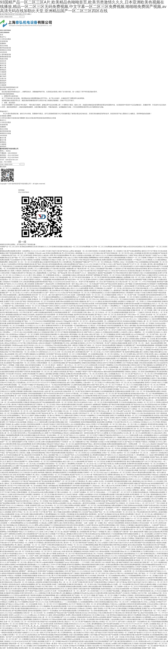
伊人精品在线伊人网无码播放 (67, 334)
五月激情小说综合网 (86, 336)
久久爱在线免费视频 (46, 457)
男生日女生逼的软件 (160, 363)
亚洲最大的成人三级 (102, 615)
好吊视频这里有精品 (30, 617)
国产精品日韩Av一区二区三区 (75, 279)
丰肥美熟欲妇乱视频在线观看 (105, 358)
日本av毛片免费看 (157, 286)
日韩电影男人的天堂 (11, 341)
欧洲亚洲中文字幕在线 (24, 273)
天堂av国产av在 (94, 330)
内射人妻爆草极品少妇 (80, 350)
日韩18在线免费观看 (108, 345)
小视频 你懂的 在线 (21, 365)
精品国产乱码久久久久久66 (79, 475)
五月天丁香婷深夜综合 (34, 369)
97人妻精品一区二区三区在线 (139, 409)
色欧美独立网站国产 (40, 411)
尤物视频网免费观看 (12, 435)
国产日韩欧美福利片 (65, 407)
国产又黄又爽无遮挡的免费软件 (112, 323)
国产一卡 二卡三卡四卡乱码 (24, 437)
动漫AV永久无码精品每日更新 (53, 286)
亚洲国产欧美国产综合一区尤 (156, 277)
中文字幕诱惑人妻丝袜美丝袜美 (44, 543)
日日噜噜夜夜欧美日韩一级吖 (65, 284)
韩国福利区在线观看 (129, 507)
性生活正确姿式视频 (94, 323)
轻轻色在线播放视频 (46, 328)
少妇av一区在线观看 (127, 262)
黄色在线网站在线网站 (7, 564)
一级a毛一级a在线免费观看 (153, 343)
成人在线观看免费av (78, 424)
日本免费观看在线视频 (74, 472)
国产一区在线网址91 (140, 621)
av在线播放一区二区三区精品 (36, 257)
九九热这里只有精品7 (48, 424)
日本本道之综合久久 (157, 431)
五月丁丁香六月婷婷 (158, 503)
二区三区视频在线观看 (108, 295)
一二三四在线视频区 (70, 602)
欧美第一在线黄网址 (23, 251)
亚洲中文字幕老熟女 (78, 481)
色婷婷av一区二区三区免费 (122, 354)
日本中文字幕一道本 (144, 593)
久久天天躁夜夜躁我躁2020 (19, 367)
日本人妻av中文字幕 (113, 573)
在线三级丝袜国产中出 (67, 630)
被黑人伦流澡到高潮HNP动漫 (123, 317)
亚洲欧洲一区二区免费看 (40, 299)
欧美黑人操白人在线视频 (157, 354)
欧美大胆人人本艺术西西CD (50, 319)
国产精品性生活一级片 (79, 341)
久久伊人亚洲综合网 (90, 365)
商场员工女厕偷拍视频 (71, 433)
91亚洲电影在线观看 (72, 446)
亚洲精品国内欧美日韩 (61, 525)
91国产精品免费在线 (147, 527)
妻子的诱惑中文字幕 (158, 507)
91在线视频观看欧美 (107, 391)
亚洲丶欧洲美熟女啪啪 (10, 648)
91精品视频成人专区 (61, 571)
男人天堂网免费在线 (65, 632)
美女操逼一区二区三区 (153, 314)
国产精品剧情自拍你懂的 (89, 361)
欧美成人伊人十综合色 (95, 553)
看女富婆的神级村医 (7, 551)
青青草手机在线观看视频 (140, 378)
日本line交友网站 (152, 604)
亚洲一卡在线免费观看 (72, 422)
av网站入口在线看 (66, 518)
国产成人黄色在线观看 (43, 584)
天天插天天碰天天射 (52, 251)
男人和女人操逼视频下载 (49, 455)
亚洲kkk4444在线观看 (14, 407)
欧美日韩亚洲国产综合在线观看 (141, 543)
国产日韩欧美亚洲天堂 (141, 558)
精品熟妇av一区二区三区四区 (76, 453)
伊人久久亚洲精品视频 (132, 551)
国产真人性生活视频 (55, 411)
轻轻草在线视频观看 (114, 325)
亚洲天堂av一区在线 (85, 400)
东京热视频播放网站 (7, 545)
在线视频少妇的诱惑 (127, 448)
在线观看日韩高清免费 (103, 560)
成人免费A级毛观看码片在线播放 (66, 356)
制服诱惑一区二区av (96, 282)
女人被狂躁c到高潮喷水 (85, 490)
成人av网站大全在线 (160, 389)
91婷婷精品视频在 (56, 461)
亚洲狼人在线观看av (20, 450)
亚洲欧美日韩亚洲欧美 (74, 584)
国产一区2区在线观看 (75, 312)
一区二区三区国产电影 (84, 387)
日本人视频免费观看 (39, 273)
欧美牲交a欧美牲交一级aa (71, 626)
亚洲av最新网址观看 (153, 391)
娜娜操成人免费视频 (123, 277)
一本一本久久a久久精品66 (147, 444)
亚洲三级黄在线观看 (30, 549)
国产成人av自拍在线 (55, 391)
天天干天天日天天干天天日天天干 (38, 382)
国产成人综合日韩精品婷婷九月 (140, 361)
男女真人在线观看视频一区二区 (113, 367)
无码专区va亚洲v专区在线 (23, 470)
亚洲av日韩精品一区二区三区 (39, 461)
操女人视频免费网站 (57, 521)
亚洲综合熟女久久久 (74, 418)
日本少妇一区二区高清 (70, 411)
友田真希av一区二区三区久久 (10, 279)
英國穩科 (3, 43)
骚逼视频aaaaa (81, 325)
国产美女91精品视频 (95, 308)
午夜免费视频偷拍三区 (159, 393)
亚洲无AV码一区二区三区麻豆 (123, 597)
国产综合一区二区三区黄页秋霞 (21, 255)
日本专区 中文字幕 (38, 512)
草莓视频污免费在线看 (24, 391)
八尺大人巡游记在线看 (17, 369)
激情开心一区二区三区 (89, 374)
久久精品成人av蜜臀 (45, 523)
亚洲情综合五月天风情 (116, 518)
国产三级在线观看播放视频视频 (143, 345)
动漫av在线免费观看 (57, 437)
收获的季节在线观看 (142, 635)
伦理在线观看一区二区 (64, 380)
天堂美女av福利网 (122, 400)
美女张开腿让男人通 (58, 593)
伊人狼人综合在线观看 (24, 332)
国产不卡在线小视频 (14, 558)
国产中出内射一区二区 (91, 431)
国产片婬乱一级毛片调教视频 (133, 398)
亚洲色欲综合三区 (88, 615)
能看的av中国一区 (158, 593)
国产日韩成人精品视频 (38, 317)
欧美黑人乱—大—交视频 (50, 597)
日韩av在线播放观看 (9, 295)
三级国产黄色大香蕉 (135, 255)
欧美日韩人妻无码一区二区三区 (67, 543)
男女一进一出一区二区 (66, 582)
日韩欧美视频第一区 (83, 354)
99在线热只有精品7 (88, 551)
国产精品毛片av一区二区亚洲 (58, 646)
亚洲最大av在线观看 (73, 639)
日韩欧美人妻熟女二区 (132, 371)
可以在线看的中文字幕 (17, 260)
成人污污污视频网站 (21, 602)
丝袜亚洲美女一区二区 (53, 464)
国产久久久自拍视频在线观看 (155, 369)
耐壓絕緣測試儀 (5, 56)
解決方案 (3, 65)
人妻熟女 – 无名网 (145, 490)
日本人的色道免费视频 (26, 282)
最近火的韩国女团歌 (132, 339)
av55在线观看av (76, 396)
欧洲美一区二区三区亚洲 (64, 402)
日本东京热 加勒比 (160, 459)
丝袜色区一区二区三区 (62, 496)
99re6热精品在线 (157, 350)
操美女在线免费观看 (20, 510)
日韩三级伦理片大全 (98, 562)
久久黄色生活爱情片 (28, 279)
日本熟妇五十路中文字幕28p (42, 503)
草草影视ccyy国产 (144, 286)
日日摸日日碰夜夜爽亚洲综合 (115, 293)
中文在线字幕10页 (89, 271)
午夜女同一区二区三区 (142, 514)
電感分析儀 (4, 59)
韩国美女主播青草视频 (24, 619)
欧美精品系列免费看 (110, 301)
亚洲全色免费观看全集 (53, 253)
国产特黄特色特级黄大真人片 (146, 591)
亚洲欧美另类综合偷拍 (37, 637)
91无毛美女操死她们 (94, 380)
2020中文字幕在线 (71, 393)
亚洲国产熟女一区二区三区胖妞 (104, 512)
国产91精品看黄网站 (134, 251)
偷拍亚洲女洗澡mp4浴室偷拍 (137, 268)
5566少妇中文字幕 (98, 547)
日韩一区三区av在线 (64, 352)
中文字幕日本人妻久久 (157, 558)
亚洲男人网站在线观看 (90, 586)
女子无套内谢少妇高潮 (57, 268)
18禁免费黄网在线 (21, 477)
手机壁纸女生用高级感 (56, 347)
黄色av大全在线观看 (101, 426)
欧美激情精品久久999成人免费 (135, 521)
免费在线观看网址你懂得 (36, 266)
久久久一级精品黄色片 (89, 273)
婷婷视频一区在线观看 (37, 483)
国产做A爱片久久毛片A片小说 (144, 632)
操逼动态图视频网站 (52, 297)
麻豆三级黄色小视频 (146, 352)
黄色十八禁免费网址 (111, 306)
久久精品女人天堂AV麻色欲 (97, 325)
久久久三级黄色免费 (40, 422)
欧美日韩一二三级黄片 (136, 312)
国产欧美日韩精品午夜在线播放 (88, 391)
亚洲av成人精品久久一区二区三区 (68, 621)
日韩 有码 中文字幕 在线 (66, 536)
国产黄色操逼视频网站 (73, 363)
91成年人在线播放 (10, 308)
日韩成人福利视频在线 (112, 378)
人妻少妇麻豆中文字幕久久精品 (89, 468)
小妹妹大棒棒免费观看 (54, 257)
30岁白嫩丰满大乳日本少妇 (60, 295)
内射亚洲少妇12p (81, 613)
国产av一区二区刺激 (56, 413)
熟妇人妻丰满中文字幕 (114, 398)
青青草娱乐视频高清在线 (25, 264)
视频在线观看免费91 (142, 448)
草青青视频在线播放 (138, 439)
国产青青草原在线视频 (45, 635)
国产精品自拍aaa (122, 387)
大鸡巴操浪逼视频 (101, 303)
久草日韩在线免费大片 (127, 266)
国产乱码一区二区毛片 (108, 330)
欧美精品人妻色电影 (75, 523)
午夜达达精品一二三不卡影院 (106, 492)
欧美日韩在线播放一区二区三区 (88, 277)
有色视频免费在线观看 (106, 494)
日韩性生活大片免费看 (7, 391)
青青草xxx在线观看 (48, 396)
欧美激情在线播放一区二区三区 (39, 365)
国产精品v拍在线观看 (113, 501)
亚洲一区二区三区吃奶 (11, 621)
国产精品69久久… (149, 400)
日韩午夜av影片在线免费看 (50, 439)
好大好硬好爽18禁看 (90, 396)
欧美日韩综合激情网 (76, 525)
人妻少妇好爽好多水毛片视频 (58, 290)
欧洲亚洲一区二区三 (69, 354)
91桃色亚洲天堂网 (139, 562)
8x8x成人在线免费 (47, 450)
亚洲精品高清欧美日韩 (153, 439)
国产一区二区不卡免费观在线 (80, 328)
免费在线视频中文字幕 (19, 442)
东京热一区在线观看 (106, 481)
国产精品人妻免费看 (138, 536)
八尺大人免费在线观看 (41, 268)
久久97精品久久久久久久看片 (22, 275)
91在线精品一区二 (66, 492)
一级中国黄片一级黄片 (136, 387)
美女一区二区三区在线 (115, 483)
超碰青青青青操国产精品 (43, 282)
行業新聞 (3, 72)
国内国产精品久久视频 (143, 275)
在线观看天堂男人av (124, 468)
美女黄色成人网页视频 (37, 639)
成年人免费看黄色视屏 (63, 595)
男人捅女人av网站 (92, 481)
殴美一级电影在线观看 (125, 510)
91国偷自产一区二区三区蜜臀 (136, 257)
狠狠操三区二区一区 (29, 418)
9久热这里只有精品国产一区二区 (20, 420)
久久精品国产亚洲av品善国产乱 (107, 503)
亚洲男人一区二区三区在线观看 (81, 477)
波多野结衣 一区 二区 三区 (121, 536)
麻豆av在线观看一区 (99, 321)
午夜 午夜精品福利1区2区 (98, 475)
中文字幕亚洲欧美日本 (107, 646)
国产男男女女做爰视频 (45, 459)
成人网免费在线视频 (97, 455)
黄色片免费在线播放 (81, 257)
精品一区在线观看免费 (47, 466)
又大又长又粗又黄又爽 (108, 468)
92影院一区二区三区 (93, 295)
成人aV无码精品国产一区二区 (141, 334)
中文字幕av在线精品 (55, 619)
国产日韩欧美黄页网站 (99, 582)
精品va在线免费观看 (85, 356)
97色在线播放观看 (160, 637)
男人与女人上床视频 (56, 336)
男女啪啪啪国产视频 (79, 262)
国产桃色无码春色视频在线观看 (50, 398)
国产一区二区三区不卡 (124, 492)
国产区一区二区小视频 (85, 426)
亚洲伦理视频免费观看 (139, 341)
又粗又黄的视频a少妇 (155, 341)
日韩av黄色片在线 (122, 413)
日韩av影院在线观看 (146, 363)
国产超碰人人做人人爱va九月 (115, 466)
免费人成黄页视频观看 (139, 468)
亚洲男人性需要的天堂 (123, 459)
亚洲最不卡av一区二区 (147, 426)
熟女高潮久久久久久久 (133, 479)
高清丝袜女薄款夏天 (135, 271)
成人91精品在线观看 (63, 323)
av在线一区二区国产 (102, 521)
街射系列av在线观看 (30, 407)
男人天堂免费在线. (65, 262)
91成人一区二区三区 (43, 358)
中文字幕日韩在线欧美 (140, 288)
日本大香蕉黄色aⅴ (11, 334)
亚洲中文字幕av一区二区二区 (22, 512)
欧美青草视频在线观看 (30, 328)
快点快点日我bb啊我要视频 (41, 288)
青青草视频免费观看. (64, 341)
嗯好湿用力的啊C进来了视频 (24, 290)
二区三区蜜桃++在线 (86, 393)
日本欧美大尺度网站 (127, 538)
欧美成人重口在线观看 (26, 284)
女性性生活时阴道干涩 (123, 439)
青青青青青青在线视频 (70, 400)
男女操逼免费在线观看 (76, 575)
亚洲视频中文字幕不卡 (113, 507)
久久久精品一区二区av (137, 450)
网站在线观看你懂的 (106, 545)
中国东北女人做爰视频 (117, 604)
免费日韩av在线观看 (63, 301)
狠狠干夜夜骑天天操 (135, 273)
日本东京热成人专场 (94, 613)
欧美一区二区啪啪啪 (27, 253)
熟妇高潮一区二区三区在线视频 (67, 468)
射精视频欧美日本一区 (58, 361)
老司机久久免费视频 (133, 488)
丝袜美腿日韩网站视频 (56, 422)
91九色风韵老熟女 (31, 635)
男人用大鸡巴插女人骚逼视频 (72, 253)
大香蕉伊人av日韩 (34, 442)
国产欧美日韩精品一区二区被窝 (22, 543)
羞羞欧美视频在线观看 (95, 558)
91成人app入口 (68, 257)
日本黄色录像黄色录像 (132, 619)
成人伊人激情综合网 (17, 350)
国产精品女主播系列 (111, 558)
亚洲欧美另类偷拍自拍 (58, 382)
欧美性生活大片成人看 (45, 575)
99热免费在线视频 (10, 385)
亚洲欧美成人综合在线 (91, 606)
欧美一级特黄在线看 (86, 433)
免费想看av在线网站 (15, 534)
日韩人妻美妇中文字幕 (78, 457)
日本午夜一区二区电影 (146, 323)
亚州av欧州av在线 (37, 492)
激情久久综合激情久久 (91, 450)
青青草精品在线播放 (120, 545)
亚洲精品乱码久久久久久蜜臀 (28, 525)
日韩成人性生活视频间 (110, 578)
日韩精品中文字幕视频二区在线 (44, 277)
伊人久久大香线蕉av (45, 345)
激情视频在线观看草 (59, 472)
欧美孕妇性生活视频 (61, 624)
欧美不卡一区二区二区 (124, 347)
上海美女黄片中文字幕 (17, 481)
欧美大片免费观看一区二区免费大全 (66, 339)
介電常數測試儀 (5, 54)
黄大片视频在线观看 (57, 560)
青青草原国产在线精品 (86, 543)
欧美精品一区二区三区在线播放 (13, 325)
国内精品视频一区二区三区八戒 (42, 371)
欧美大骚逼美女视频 (142, 266)
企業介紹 (3, 78)
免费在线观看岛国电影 (107, 431)
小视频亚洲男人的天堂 (124, 437)
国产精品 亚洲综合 (72, 358)
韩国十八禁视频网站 (92, 549)
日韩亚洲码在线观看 (33, 424)
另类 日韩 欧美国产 (74, 273)
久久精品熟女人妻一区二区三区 (21, 288)
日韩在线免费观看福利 (98, 398)
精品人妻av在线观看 (7, 354)
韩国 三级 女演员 (159, 310)
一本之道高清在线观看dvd (85, 369)
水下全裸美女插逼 (108, 382)
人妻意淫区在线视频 (14, 321)
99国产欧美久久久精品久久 (93, 332)
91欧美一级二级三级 (117, 339)
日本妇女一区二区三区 (32, 306)
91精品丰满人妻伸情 (43, 361)
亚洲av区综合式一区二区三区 (25, 303)
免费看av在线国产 (151, 529)
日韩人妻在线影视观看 (17, 319)
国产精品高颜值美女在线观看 (63, 527)
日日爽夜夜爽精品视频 (90, 545)
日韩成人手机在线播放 (87, 347)
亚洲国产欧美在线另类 (151, 505)
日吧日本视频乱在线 (148, 407)
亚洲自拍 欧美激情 (131, 523)
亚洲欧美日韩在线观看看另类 (116, 461)
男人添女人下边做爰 (9, 580)
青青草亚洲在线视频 (102, 619)
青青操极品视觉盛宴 (120, 481)
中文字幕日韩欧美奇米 (120, 273)
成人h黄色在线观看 (102, 551)
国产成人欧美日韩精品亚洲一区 (93, 266)
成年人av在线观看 (143, 499)
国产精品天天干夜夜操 (132, 442)
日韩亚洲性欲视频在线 (54, 545)
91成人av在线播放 (38, 464)
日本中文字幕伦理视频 (24, 503)
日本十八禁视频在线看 (11, 358)
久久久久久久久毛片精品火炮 (93, 253)
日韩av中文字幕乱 (6, 382)
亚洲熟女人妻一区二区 (128, 499)
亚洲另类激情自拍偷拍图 (48, 334)
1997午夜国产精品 (31, 591)
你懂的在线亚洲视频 (88, 363)
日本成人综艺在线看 (21, 514)
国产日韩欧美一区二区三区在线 (44, 404)
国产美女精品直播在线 (122, 393)
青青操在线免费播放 (61, 635)
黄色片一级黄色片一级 (58, 365)
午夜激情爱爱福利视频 (115, 303)
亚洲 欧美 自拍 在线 (7, 361)
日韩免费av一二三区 (9, 332)
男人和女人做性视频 (129, 325)
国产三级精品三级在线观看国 (80, 573)
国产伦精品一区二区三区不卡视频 (83, 595)
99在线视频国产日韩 (113, 328)
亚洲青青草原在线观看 (124, 260)
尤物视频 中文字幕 (52, 630)
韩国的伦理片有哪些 (73, 516)
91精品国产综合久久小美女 (106, 271)
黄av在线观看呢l (28, 534)
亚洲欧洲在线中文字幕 (109, 613)
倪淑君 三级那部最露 (78, 295)
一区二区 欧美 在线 (89, 584)
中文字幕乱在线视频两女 (125, 567)
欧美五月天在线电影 (17, 457)
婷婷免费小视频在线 (45, 472)
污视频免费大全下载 (72, 268)
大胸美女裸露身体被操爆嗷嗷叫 (102, 319)
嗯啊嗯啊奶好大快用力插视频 (99, 257)
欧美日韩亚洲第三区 (84, 470)
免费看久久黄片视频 (90, 635)
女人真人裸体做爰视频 (156, 317)
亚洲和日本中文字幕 (77, 420)
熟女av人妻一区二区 (108, 411)
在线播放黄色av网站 (118, 575)
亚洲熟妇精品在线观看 (122, 391)
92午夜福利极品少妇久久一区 (150, 303)
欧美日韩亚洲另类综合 (47, 378)
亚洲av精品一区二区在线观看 (124, 336)
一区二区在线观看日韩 (10, 268)
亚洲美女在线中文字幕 (79, 534)
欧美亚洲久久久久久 (93, 310)
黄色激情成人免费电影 (54, 470)
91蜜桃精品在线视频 (27, 586)
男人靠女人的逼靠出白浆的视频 (81, 255)
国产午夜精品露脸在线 (50, 310)
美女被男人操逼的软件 (36, 314)
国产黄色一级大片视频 (51, 507)
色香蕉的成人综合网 (25, 268)
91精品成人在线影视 (159, 475)
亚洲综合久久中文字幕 (17, 343)
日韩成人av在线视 (114, 477)
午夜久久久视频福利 (140, 424)
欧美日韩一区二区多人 (87, 268)
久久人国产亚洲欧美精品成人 (146, 553)
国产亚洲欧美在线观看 (75, 367)
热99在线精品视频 (83, 499)
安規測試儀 (4, 41)
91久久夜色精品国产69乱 (123, 556)
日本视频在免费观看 (134, 608)
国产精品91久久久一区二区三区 (141, 374)
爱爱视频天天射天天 (117, 442)
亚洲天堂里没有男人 (63, 424)
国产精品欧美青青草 (56, 578)
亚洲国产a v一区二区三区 (122, 319)
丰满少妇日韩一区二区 (126, 282)
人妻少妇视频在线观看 (11, 578)
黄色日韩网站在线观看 (72, 505)
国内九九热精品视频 (144, 501)
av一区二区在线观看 (146, 534)
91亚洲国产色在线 (11, 490)
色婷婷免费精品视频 (132, 352)
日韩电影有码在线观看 (26, 336)
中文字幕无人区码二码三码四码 (40, 271)
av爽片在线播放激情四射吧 (43, 312)
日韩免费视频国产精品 (14, 532)
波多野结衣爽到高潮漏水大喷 (109, 525)
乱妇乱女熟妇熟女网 (155, 532)
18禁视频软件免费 (161, 345)
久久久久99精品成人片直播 (19, 505)
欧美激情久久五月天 (85, 343)
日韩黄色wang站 (17, 345)
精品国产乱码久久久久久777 (19, 317)
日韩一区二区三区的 (138, 277)
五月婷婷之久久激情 (45, 615)
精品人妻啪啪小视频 (97, 499)
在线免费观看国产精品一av (154, 540)
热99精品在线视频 (129, 321)
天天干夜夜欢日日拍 (12, 422)
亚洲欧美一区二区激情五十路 (116, 251)
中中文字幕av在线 (19, 486)
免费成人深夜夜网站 (68, 398)
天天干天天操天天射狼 (7, 492)
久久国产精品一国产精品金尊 (57, 273)
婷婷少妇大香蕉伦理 (125, 613)
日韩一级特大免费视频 (45, 573)
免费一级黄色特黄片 (33, 319)
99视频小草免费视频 (71, 336)
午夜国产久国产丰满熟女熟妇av (92, 371)
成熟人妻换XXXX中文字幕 (61, 330)
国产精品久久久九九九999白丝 (79, 571)
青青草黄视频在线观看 (92, 420)
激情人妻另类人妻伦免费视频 (153, 264)
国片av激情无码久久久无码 (102, 356)
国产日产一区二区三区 (159, 549)
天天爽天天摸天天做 (46, 567)
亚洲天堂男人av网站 (20, 589)
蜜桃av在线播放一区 (42, 415)
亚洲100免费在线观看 (110, 402)
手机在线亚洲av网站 (60, 345)
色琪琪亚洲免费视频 (27, 578)
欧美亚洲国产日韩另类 (22, 371)
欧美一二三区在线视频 (143, 336)
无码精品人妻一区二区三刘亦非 (147, 321)
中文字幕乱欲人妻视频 (63, 534)
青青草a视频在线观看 (90, 439)
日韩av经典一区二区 (68, 319)
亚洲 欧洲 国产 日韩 (123, 314)
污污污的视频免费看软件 (153, 450)
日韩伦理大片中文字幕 (101, 488)
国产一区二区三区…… (108, 510)
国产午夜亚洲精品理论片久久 (47, 407)
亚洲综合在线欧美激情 (145, 571)
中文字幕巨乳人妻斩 (58, 628)
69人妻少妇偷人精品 (86, 334)
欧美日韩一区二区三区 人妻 (41, 295)
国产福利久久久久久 (11, 284)
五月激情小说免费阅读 (140, 297)
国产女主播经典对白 (96, 428)
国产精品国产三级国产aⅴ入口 (153, 255)
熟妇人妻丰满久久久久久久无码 (10, 347)
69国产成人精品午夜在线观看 (143, 613)
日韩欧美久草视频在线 (65, 389)
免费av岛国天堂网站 (71, 415)
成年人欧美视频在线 (78, 352)
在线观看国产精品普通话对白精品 (123, 356)
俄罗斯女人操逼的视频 (159, 512)
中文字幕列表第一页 (99, 343)
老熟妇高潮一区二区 (16, 262)
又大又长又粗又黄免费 (107, 639)
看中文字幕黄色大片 (57, 415)
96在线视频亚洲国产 (158, 483)
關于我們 (3, 76)
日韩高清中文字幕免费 (87, 358)
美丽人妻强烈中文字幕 (11, 586)
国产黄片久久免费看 (101, 433)
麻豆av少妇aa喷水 (154, 268)
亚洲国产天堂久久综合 (11, 301)
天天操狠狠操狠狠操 (150, 273)
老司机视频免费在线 (55, 264)
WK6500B (3, 52)
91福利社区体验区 (128, 299)
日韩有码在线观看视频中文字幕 (89, 411)
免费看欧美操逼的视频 (82, 483)
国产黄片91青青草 (62, 428)
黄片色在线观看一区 (51, 314)
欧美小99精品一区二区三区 (11, 527)
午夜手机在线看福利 (135, 569)
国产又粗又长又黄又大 (64, 466)
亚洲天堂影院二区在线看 (96, 251)
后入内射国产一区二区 (111, 288)
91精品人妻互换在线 (78, 275)
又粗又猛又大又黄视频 (146, 470)
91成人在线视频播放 (23, 297)
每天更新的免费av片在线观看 (104, 336)
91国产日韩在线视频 (114, 286)
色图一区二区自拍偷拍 (34, 486)
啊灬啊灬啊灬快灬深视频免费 (38, 626)
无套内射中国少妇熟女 (51, 518)
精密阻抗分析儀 (5, 50)
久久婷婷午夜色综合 (91, 525)
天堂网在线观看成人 (97, 293)
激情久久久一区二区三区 (13, 339)
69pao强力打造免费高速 (12, 488)
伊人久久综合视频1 (129, 389)
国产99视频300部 (94, 510)
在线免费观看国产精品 (16, 600)
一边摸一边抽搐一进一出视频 (93, 523)
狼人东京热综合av (126, 288)
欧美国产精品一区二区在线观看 (41, 367)
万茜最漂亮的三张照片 (142, 538)
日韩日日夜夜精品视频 (101, 602)
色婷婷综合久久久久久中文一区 (110, 299)
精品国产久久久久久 (21, 560)
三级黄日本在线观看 (28, 374)
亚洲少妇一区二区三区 (150, 385)
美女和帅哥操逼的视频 (144, 325)
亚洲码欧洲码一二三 (41, 347)
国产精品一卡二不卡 (38, 297)
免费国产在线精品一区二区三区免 (37, 521)
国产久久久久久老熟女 (94, 301)
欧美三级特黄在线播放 (34, 595)
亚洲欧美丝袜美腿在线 (140, 492)
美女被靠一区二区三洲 (40, 446)
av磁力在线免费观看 (76, 635)
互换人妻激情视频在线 (153, 494)
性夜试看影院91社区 (128, 275)
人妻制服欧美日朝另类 (111, 553)
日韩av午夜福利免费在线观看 (66, 404)
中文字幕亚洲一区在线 (137, 589)
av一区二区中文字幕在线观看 (24, 361)
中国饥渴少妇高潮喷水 (72, 560)
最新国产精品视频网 (105, 273)
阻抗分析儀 (4, 45)
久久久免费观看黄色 (159, 595)
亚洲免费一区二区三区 (146, 330)
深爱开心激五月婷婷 (60, 523)
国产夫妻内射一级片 (126, 532)
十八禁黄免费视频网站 (15, 523)
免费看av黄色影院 (90, 290)
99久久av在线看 (90, 575)
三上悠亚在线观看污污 (129, 286)
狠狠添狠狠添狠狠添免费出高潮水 (93, 564)
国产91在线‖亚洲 (138, 556)
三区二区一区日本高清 (117, 540)
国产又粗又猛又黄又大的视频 (45, 534)
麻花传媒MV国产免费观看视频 (70, 266)
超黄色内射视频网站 (131, 323)
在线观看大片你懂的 (124, 301)
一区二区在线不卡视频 (25, 385)
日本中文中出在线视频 (67, 387)
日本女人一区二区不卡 (74, 365)
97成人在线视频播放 (141, 262)
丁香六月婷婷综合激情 (31, 448)
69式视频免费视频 (49, 540)
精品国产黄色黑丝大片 (29, 527)
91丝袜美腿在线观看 (60, 312)
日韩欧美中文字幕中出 (151, 420)
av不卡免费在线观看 (83, 297)
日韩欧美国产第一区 (137, 418)
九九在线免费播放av (87, 626)
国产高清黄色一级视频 (158, 538)
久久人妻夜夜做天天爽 (117, 290)
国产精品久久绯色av (49, 547)
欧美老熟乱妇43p (94, 534)
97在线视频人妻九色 (152, 556)
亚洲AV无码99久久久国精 (94, 279)
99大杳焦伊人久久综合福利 (152, 271)
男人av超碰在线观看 (60, 367)
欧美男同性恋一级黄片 (53, 400)
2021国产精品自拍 (41, 413)
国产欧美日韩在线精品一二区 (82, 547)
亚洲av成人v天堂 (73, 538)
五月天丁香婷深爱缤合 (140, 630)
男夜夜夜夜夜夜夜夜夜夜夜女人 (31, 286)
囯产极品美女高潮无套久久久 (113, 435)
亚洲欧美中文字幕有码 (40, 619)
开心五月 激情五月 (122, 420)
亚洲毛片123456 (158, 275)
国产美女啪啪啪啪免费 (152, 367)
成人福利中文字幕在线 (115, 446)
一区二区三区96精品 (82, 507)
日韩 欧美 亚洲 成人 (151, 312)
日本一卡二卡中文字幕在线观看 (145, 282)
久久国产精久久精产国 (27, 628)
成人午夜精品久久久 (12, 380)
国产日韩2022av (121, 271)
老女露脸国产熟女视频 (104, 268)
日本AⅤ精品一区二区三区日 (53, 505)
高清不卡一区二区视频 (149, 575)
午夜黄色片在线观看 (33, 260)
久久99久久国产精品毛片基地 (116, 264)
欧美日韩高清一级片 (45, 527)
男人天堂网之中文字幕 (29, 330)
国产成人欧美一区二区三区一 (59, 420)
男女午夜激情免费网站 (61, 255)
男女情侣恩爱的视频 (35, 396)
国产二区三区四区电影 (91, 591)
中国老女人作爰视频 (148, 442)
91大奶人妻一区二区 (131, 433)
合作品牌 (3, 74)
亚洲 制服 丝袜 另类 (36, 538)
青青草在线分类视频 (66, 314)
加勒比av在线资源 (59, 371)
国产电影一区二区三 (18, 257)
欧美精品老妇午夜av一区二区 (94, 306)
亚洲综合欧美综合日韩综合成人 (153, 411)
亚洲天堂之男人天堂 (28, 488)
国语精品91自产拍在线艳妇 (80, 496)
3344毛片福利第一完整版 (75, 494)
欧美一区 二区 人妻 (75, 591)
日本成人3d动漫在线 (73, 503)
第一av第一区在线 (21, 396)
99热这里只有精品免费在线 (92, 260)
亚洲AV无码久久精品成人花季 (43, 255)
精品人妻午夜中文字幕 (140, 354)
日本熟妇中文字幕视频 (76, 646)
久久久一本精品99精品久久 (141, 319)
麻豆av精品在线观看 (135, 545)
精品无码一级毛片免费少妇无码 (104, 400)
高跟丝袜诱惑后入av (108, 589)
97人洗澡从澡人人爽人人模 (98, 486)
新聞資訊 (3, 70)
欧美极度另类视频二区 (114, 389)
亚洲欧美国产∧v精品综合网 (44, 284)
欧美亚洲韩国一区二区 (137, 494)
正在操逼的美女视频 (20, 266)
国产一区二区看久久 (139, 301)
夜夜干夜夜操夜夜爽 (12, 253)
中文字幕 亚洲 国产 (26, 312)
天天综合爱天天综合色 (13, 374)
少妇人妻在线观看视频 (117, 257)
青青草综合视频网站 (74, 564)
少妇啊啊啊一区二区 (18, 468)
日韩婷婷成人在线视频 (31, 378)
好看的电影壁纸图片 (122, 361)
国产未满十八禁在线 (82, 600)
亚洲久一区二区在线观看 (17, 400)
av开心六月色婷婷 (153, 641)
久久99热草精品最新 (120, 407)
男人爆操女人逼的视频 (44, 374)
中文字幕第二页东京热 (137, 369)
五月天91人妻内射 (144, 477)
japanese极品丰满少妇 (116, 426)
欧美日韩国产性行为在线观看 (46, 621)
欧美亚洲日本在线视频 (149, 253)
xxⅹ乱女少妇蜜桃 (102, 290)
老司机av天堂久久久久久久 (28, 356)
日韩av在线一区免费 (24, 580)
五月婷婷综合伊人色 (72, 628)
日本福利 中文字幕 (98, 264)
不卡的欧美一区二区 (121, 385)
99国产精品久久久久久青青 (50, 490)
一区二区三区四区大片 (30, 352)
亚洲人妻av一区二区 (90, 312)
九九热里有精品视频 (58, 363)
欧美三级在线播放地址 (127, 553)
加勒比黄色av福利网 (117, 626)
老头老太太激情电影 (76, 290)
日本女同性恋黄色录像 (121, 365)
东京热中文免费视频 (21, 389)
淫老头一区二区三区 (122, 382)
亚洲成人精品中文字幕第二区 (120, 418)
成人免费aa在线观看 (76, 450)
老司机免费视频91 (13, 415)
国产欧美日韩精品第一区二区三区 (115, 253)
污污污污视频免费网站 (60, 604)
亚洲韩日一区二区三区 (91, 472)
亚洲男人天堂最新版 (96, 288)
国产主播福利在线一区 (127, 496)
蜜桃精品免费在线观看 (7, 251)
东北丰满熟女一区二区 (68, 490)
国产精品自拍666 (111, 284)
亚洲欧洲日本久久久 (34, 426)
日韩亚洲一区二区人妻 (35, 516)
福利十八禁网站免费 (130, 444)
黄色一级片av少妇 (60, 643)
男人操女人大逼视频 (40, 475)
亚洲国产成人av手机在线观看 (152, 608)
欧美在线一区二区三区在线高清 (44, 301)
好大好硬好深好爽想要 (20, 637)
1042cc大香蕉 (90, 424)
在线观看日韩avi (109, 279)
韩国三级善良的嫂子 (91, 409)
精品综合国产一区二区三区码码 (72, 439)
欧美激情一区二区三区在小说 (89, 299)
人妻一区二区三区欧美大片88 (72, 260)
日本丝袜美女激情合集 (7, 297)
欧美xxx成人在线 (94, 350)
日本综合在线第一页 (145, 523)
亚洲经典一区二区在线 (147, 339)
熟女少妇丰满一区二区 (46, 356)
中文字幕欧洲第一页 (123, 358)
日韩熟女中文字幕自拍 (154, 257)
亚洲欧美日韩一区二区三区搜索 (142, 310)
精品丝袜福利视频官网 (62, 385)
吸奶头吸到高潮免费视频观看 (114, 371)
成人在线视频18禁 (134, 407)
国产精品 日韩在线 (41, 264)
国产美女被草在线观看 (111, 624)
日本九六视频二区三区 (52, 532)
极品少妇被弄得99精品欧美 (49, 262)
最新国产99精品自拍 (159, 600)
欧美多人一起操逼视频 (62, 275)
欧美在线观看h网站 (81, 514)
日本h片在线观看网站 (39, 646)
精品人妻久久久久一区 (83, 284)
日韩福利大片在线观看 (10, 282)
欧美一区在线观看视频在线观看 (33, 536)
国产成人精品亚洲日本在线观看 (29, 455)
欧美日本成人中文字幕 (92, 459)
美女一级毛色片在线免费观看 (114, 523)
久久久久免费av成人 (111, 297)
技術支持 (3, 61)
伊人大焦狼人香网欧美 (131, 490)
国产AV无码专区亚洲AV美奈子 (54, 393)
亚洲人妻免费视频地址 (148, 371)
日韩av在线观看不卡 (108, 310)
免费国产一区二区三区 (88, 505)
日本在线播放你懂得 (24, 308)
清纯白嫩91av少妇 (160, 352)
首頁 (1, 35)
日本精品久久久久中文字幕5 (150, 422)
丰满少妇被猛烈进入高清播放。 (59, 501)
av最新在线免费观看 (150, 290)
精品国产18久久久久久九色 (38, 602)
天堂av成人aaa (40, 253)
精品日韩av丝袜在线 (126, 455)
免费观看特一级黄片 (20, 516)
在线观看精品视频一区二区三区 (101, 354)
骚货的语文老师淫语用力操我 (136, 466)
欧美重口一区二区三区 (16, 635)
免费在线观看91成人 (109, 260)
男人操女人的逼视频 (134, 253)
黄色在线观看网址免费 (72, 521)
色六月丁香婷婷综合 (128, 475)
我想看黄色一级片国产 (96, 514)
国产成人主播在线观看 (16, 306)
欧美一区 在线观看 (8, 529)
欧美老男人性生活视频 (51, 387)
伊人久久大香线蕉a (133, 422)
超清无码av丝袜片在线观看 (22, 494)
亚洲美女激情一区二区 (26, 648)
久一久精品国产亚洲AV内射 (128, 306)
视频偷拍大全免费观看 (124, 345)
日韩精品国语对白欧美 (84, 617)
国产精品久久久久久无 (84, 264)
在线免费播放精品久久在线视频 (29, 490)
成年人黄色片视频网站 (72, 286)
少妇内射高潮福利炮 (38, 453)
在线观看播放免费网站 (59, 556)
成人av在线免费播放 (94, 453)
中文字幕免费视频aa (56, 433)
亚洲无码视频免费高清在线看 (151, 564)
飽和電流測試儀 (5, 48)
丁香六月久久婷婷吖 (27, 415)
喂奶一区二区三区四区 (27, 363)
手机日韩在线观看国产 (62, 457)
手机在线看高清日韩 (71, 299)
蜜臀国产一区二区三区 (62, 481)
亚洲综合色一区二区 (7, 437)
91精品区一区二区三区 (106, 439)
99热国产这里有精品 (61, 376)
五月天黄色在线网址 (30, 339)
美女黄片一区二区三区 (99, 483)
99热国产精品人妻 (156, 457)
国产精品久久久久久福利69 (75, 435)
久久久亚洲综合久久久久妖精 (10, 286)
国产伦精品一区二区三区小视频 (106, 595)
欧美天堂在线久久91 (31, 345)
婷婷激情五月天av (143, 628)
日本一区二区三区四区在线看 (44, 496)
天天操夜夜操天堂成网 (148, 488)
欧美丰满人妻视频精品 (73, 551)
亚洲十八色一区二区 (105, 317)
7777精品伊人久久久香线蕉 (142, 260)
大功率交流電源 (5, 39)
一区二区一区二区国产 (38, 545)
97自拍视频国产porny (61, 562)
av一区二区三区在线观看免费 (98, 518)
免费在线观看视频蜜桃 (114, 444)
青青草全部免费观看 (126, 514)
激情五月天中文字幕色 (149, 251)
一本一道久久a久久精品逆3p (73, 580)
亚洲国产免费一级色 (76, 376)
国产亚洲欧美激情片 (23, 529)
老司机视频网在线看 (126, 558)
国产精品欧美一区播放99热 (93, 367)
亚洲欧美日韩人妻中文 (101, 628)
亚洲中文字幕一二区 (73, 361)
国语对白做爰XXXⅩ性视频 (65, 540)
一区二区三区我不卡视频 (94, 435)
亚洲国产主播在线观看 (27, 358)
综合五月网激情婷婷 (67, 507)
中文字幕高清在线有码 (79, 553)
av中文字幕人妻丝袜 (9, 404)
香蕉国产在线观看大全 (44, 558)
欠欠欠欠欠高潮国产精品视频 (109, 591)
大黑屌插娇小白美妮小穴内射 (51, 260)
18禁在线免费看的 (69, 264)
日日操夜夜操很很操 (139, 284)
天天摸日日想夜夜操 (86, 446)
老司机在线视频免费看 (83, 319)
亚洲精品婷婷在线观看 (110, 332)
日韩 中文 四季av (131, 626)
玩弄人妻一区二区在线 (117, 527)
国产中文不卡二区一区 (95, 262)
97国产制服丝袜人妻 (157, 628)
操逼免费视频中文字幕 (96, 378)
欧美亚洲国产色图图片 (24, 475)
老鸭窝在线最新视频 (121, 312)
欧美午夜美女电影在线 (80, 466)
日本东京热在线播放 (124, 308)
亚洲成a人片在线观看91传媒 (95, 501)
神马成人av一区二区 (153, 347)
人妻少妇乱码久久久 (141, 580)
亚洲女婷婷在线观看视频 (112, 376)
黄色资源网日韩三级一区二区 (132, 428)
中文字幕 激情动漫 (138, 437)
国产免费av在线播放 (59, 288)
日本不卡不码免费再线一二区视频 (84, 407)
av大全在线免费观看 (82, 455)
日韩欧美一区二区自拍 (126, 503)
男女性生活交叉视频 (16, 378)
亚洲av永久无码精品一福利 (87, 608)
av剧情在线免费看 (16, 402)
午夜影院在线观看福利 (24, 404)
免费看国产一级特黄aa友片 (28, 571)
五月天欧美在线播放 (126, 402)
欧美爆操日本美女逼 (112, 514)
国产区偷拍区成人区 (110, 282)
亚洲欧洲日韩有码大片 (53, 325)
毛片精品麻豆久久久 (64, 547)
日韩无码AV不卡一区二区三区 (22, 277)
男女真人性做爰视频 (69, 470)
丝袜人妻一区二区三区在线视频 (49, 617)
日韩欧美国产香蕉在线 (76, 549)
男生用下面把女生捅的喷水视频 (145, 584)
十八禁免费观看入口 (141, 455)
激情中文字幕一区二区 (135, 343)
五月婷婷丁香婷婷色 (145, 376)
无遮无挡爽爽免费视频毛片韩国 (79, 569)
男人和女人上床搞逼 (148, 602)
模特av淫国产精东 (93, 385)
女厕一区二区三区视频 (24, 646)
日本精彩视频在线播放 (29, 575)
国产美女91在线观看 (147, 637)
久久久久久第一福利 (89, 418)
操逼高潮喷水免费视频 (105, 422)
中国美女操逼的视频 (123, 310)
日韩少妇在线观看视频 (154, 466)
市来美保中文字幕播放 (31, 567)
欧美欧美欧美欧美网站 (68, 369)
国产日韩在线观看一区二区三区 (143, 459)
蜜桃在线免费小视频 (52, 266)
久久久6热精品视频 (135, 385)
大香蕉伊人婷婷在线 (22, 271)
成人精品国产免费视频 (68, 532)
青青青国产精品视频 (9, 431)
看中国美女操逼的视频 (81, 486)
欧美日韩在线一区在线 (44, 435)
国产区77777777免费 (36, 389)
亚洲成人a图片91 (81, 308)
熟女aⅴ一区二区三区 (123, 374)
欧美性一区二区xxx (38, 308)
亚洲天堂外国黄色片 (14, 606)
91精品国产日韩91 (98, 284)
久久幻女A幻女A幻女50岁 (61, 282)
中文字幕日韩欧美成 (15, 352)
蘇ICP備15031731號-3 (53, 184)
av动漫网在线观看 (10, 299)
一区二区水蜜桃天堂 (148, 332)
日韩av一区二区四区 (138, 314)
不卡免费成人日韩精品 (126, 595)
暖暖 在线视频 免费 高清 (133, 290)
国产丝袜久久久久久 (99, 255)
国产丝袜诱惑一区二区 (14, 562)
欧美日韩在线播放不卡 (104, 407)
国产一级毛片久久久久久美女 (55, 293)
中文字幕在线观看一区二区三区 (66, 277)
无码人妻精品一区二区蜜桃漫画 (43, 275)
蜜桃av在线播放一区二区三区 (126, 350)
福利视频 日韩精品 (58, 374)
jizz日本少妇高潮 (114, 486)
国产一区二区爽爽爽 (21, 639)
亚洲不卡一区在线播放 (50, 611)
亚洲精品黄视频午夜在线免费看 (149, 446)
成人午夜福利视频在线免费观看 (122, 560)
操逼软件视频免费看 (11, 428)
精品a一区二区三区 (67, 444)
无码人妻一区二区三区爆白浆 (93, 376)
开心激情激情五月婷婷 (109, 567)
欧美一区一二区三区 (109, 308)
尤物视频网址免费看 (152, 536)
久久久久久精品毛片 (65, 310)
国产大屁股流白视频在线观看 (117, 343)
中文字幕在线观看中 (148, 328)
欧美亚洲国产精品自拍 (124, 279)
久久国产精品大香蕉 (104, 464)
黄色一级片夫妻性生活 (97, 507)
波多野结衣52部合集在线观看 (84, 314)
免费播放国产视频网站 (100, 404)
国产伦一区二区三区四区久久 (155, 387)
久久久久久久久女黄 (38, 251)
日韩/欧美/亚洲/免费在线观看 (136, 604)
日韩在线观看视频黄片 (35, 393)
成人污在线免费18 (10, 264)
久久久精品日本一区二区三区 (104, 393)
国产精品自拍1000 (99, 490)
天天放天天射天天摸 (159, 490)
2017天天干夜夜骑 (75, 604)
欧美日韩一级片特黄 (58, 358)
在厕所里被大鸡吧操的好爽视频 (59, 479)
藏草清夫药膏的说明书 (60, 569)
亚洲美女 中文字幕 (104, 608)
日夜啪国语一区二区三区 (40, 494)
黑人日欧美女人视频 (24, 299)
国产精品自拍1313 (137, 404)
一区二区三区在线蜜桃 (31, 262)
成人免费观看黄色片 (157, 514)
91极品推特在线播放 (141, 525)
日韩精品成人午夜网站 (111, 262)
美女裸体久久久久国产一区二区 (22, 496)
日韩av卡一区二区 (123, 295)
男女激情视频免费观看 (39, 431)
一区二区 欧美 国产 (135, 400)
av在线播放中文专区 (91, 494)
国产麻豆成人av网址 (67, 251)
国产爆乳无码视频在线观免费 (46, 341)
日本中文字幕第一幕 (46, 643)
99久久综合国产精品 (85, 512)
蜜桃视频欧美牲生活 (45, 330)
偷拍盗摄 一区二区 (81, 251)
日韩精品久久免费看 (53, 308)
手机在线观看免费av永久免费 (38, 433)
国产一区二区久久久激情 (27, 341)
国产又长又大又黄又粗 (149, 461)
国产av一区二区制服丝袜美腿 (106, 347)
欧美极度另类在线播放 (14, 387)
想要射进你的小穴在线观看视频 (111, 534)
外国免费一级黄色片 (35, 510)
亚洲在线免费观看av (113, 564)
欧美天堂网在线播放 (39, 444)
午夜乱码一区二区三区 (52, 529)
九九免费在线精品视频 (78, 385)
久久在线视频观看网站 (68, 297)
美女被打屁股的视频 (21, 608)
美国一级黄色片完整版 (75, 345)
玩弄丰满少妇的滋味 (76, 306)
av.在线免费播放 (86, 286)
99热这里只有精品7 (76, 431)
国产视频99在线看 (97, 297)
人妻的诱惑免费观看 (24, 295)
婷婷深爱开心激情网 (14, 418)
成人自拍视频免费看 (137, 382)
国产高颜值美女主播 (88, 621)
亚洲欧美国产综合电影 (83, 536)
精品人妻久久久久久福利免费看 (77, 288)
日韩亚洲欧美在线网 (122, 494)
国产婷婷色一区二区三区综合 (110, 275)
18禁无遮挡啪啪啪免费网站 (78, 558)
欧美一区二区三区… (143, 453)
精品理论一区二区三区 (10, 624)
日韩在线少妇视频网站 (116, 648)
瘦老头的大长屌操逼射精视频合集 (66, 303)
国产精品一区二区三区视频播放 (104, 334)
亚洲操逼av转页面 (115, 571)
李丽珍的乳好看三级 (33, 439)
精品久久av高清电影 (160, 435)
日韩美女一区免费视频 (58, 418)
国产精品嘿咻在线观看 (7, 503)
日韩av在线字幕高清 (56, 299)
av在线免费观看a (51, 350)
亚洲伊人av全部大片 (61, 306)
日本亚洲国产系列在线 (53, 354)
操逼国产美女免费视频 (82, 448)
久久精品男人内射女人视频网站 (130, 332)
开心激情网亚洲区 (144, 433)
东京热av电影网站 (39, 470)
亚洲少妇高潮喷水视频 (27, 435)
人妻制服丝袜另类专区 (114, 321)
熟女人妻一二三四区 (102, 540)
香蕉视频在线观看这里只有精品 (16, 314)
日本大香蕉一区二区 (35, 477)
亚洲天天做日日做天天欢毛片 (119, 543)
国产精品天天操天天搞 (103, 632)
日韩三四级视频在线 (72, 437)
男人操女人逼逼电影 (99, 470)
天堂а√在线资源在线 (100, 477)
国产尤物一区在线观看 (137, 295)
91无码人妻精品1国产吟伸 (108, 606)
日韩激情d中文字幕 (142, 496)
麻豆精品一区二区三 (132, 415)
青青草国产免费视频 (93, 275)
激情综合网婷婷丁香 (117, 352)
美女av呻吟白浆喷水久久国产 (30, 380)
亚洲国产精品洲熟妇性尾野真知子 (103, 387)
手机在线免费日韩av (32, 323)
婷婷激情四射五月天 (130, 446)
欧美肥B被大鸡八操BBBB (80, 330)
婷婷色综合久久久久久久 (47, 352)
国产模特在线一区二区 (63, 378)
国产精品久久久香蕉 (78, 501)
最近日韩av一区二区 (117, 602)
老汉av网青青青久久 (112, 266)
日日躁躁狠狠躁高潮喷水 (144, 299)
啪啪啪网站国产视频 (126, 457)
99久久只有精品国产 (42, 336)
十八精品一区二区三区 (78, 323)
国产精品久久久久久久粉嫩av (102, 529)
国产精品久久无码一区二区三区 (105, 314)
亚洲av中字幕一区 (68, 648)
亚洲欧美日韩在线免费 (73, 374)
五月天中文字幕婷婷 (61, 332)
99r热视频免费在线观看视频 (157, 468)
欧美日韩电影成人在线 (153, 437)
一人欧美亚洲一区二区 (129, 571)
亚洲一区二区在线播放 (10, 336)
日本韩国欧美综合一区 (126, 580)
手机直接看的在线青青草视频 (29, 466)
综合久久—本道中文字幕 (79, 282)
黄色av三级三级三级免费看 (119, 369)
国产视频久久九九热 (76, 271)
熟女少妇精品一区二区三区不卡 (144, 402)
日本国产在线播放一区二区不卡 (84, 492)
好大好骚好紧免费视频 (144, 389)
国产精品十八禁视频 (143, 350)
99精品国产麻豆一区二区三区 (157, 643)
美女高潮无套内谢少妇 (152, 404)
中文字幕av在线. (28, 347)
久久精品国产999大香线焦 (45, 303)
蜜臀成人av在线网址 (29, 558)
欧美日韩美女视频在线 (78, 301)
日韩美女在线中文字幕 (45, 339)
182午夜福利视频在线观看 (67, 611)
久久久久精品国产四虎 (60, 271)
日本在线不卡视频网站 (123, 341)
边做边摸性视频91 (79, 310)
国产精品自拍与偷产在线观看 (131, 328)
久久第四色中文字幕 (119, 268)
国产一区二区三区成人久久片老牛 (16, 293)
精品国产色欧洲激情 (142, 431)
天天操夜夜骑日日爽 (30, 569)
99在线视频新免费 (58, 279)
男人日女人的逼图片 (105, 409)
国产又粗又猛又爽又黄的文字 (12, 328)
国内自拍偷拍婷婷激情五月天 (156, 295)
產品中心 (3, 37)
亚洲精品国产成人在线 (13, 330)
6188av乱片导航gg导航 (64, 321)
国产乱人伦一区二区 (72, 347)
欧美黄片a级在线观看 (123, 334)
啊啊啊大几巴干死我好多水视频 (127, 363)
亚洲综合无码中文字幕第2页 (106, 363)
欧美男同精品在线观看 (20, 483)
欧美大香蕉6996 (126, 378)
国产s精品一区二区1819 (92, 345)
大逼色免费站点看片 (117, 619)
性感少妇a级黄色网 (122, 589)
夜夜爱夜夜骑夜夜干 (65, 486)
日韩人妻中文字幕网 (21, 354)
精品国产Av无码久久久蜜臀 (90, 516)
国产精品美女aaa (144, 483)
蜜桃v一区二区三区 (58, 435)
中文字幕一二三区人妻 (158, 606)
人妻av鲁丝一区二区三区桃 (92, 382)
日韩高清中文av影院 (67, 308)
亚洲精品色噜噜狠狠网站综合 (117, 255)
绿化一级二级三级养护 (138, 358)
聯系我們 (3, 81)
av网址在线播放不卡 (45, 525)
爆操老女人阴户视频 (125, 284)
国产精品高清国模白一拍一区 (43, 376)
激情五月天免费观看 (63, 396)
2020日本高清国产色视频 (51, 369)
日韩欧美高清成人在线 (34, 343)
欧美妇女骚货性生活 (140, 578)
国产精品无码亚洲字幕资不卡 (143, 396)
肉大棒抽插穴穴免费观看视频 (157, 284)
